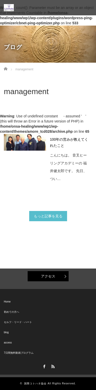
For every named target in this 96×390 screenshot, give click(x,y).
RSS (52, 366)
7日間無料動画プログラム (19, 352)
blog (6, 332)
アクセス (48, 276)
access (8, 342)
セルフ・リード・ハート (18, 322)
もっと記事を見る (48, 216)
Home (7, 301)
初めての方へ (11, 311)
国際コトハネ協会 (35, 383)
